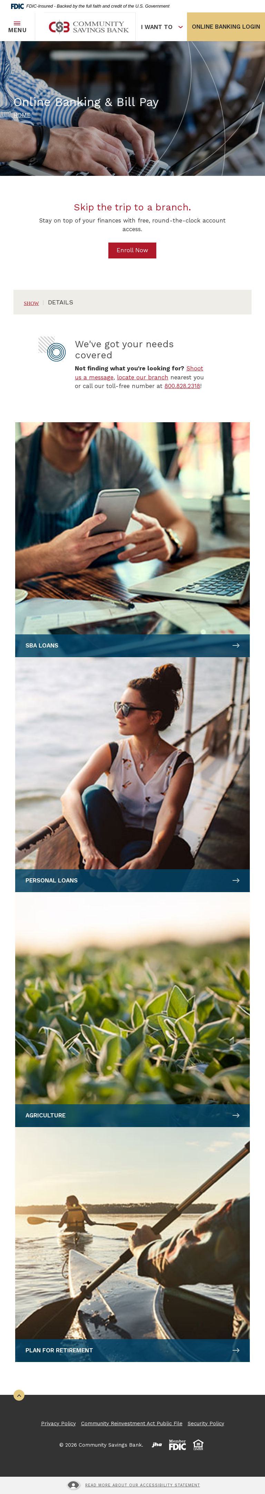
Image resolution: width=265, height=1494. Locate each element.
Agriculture (46, 1115)
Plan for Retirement (59, 1350)
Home (22, 115)
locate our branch (142, 377)
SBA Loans (42, 645)
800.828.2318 (182, 385)
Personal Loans (52, 880)
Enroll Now (132, 250)
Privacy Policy (58, 1423)
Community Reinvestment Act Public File (132, 1423)
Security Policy (206, 1423)
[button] (132, 302)
